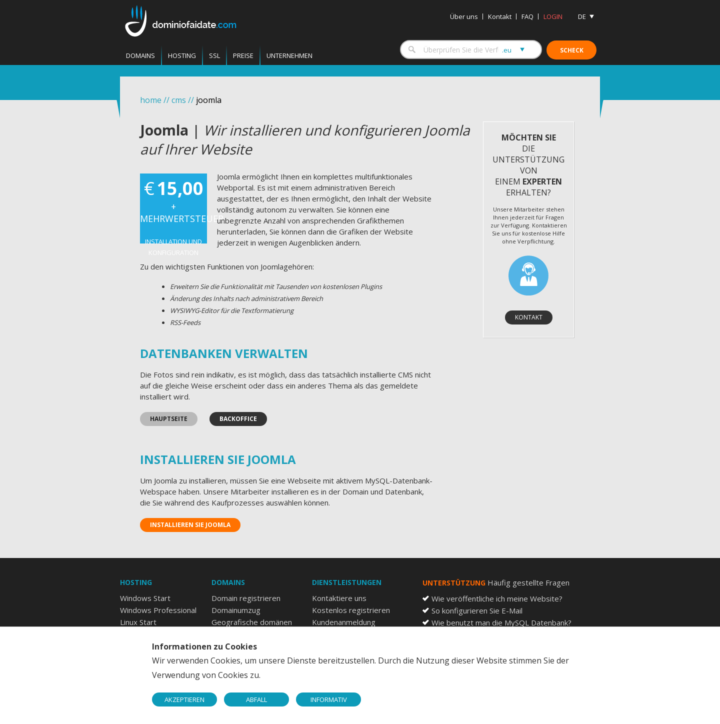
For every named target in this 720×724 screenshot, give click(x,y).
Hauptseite (169, 418)
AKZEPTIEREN (184, 699)
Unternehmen (289, 55)
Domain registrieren (246, 598)
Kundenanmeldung (344, 622)
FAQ (528, 16)
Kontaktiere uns (339, 598)
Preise (243, 55)
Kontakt (500, 16)
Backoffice (238, 418)
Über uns (464, 16)
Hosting (182, 55)
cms (179, 100)
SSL (214, 55)
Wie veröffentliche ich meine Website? (497, 599)
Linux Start (138, 622)
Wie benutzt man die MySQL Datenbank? (502, 623)
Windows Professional (158, 610)
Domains (140, 55)
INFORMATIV (328, 699)
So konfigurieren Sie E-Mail (477, 611)
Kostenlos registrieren (351, 610)
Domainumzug (236, 610)
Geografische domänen (252, 622)
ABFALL (256, 699)
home (151, 100)
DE (582, 16)
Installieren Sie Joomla (190, 524)
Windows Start (145, 598)
